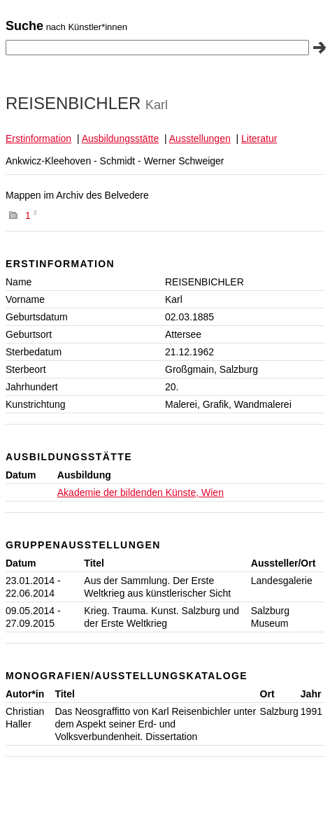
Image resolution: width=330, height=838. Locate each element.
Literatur (259, 138)
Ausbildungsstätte (120, 138)
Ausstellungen (200, 138)
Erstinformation (38, 138)
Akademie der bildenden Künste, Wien (140, 492)
